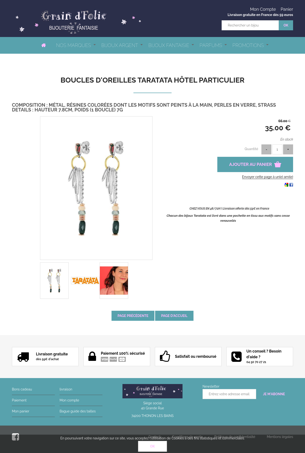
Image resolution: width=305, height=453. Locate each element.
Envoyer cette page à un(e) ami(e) (267, 177)
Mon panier (20, 411)
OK (152, 446)
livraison (66, 389)
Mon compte (69, 400)
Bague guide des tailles (78, 411)
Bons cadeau (22, 389)
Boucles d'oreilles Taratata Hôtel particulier (152, 80)
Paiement (19, 400)
